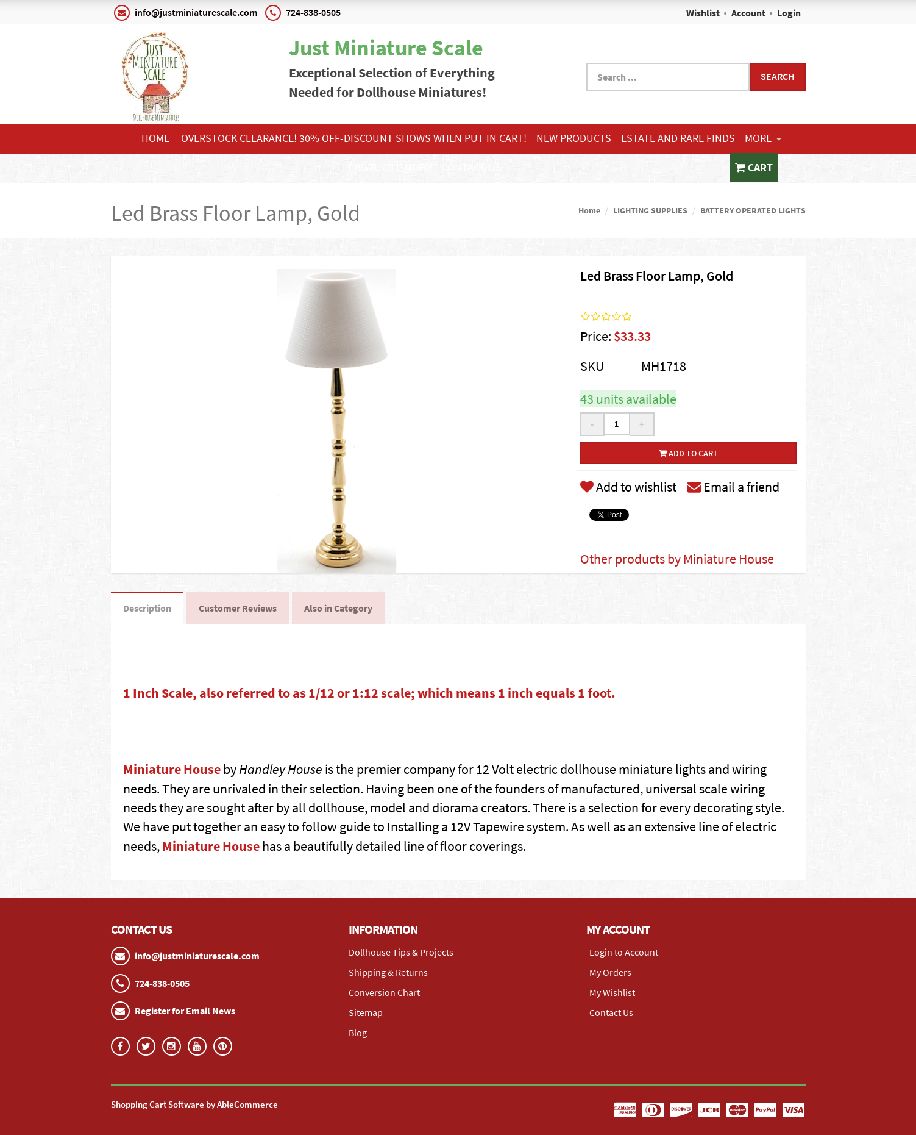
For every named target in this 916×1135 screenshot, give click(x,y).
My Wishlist (612, 992)
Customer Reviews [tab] (238, 608)
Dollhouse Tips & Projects (401, 952)
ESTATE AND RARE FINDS (678, 138)
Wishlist (703, 13)
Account (748, 13)
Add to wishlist (628, 486)
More (763, 138)
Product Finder (389, 167)
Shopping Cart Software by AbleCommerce (194, 1104)
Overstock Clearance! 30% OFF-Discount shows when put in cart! (354, 138)
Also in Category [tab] (338, 608)
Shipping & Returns (388, 972)
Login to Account (623, 952)
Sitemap (366, 1012)
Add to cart (688, 453)
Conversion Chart (384, 992)
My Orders (610, 972)
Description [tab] (147, 608)
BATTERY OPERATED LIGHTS (753, 210)
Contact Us (472, 167)
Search (778, 76)
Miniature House (172, 769)
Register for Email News (185, 1010)
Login (789, 13)
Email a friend (733, 486)
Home (155, 138)
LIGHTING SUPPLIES (650, 210)
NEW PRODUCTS (573, 138)
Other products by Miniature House (677, 558)
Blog (358, 1032)
